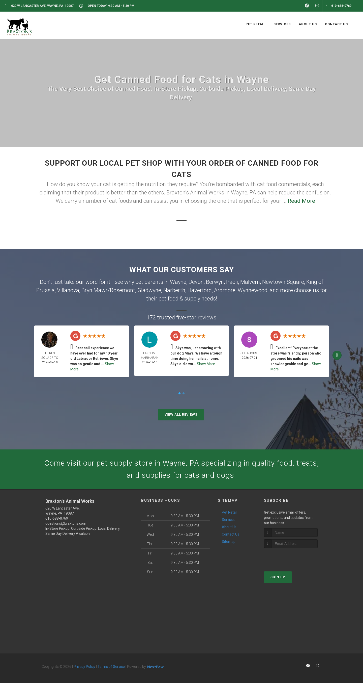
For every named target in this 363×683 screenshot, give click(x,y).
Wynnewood (252, 290)
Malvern (250, 282)
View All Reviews (181, 414)
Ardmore (224, 290)
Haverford (200, 290)
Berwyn (215, 282)
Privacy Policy (84, 667)
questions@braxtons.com (65, 523)
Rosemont (122, 290)
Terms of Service (111, 667)
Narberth (174, 290)
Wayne (178, 282)
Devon (196, 282)
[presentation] (291, 557)
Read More (301, 201)
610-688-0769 (56, 518)
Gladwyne (149, 290)
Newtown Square (283, 282)
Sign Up (277, 577)
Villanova (68, 290)
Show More (206, 364)
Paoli (232, 282)
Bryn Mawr (94, 290)
